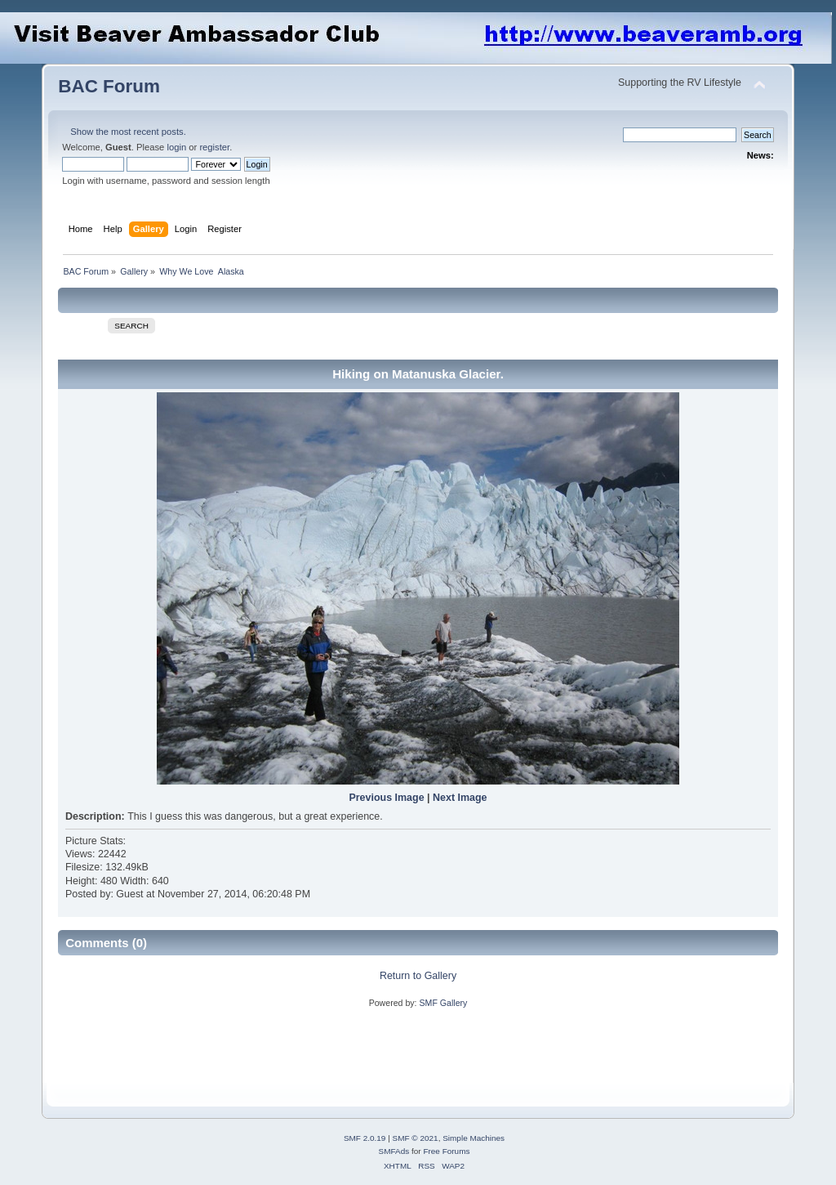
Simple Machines (473, 1138)
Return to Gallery (418, 976)
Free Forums (446, 1151)
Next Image (460, 797)
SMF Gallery (443, 1003)
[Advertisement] (355, 1046)
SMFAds (394, 1151)
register (214, 147)
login (176, 147)
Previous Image (386, 797)
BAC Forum (109, 86)
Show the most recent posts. (128, 131)
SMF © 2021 (415, 1138)
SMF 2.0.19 (365, 1138)
